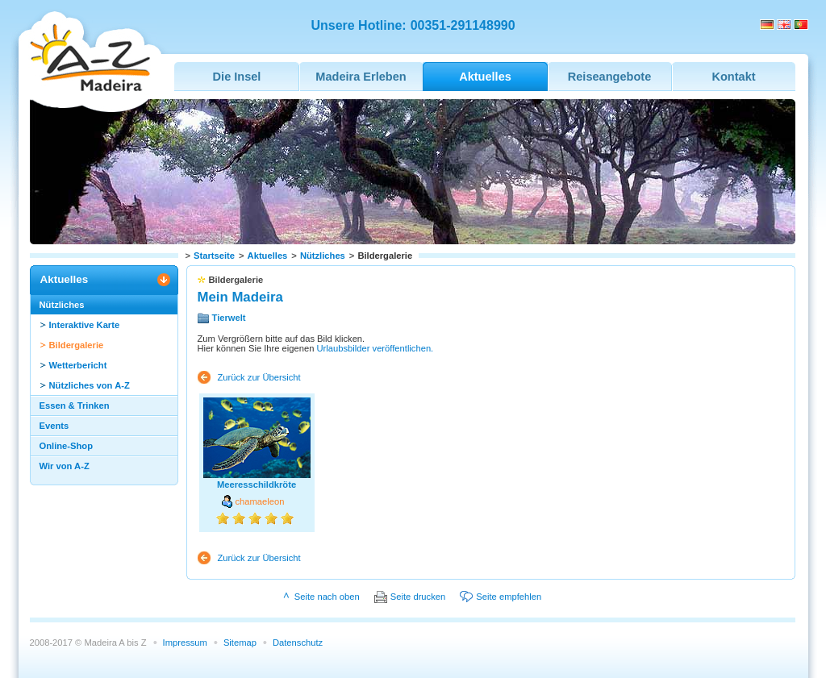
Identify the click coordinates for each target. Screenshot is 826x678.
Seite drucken (417, 596)
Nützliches (322, 255)
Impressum (185, 642)
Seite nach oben (327, 596)
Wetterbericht (78, 365)
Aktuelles (268, 255)
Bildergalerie (76, 345)
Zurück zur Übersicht (259, 377)
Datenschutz (298, 642)
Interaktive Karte (84, 325)
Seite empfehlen (508, 596)
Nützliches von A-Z (89, 385)
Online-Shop (67, 446)
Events (54, 426)
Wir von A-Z (65, 466)
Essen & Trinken (75, 405)
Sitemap (240, 642)
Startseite (214, 255)
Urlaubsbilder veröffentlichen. (375, 348)
